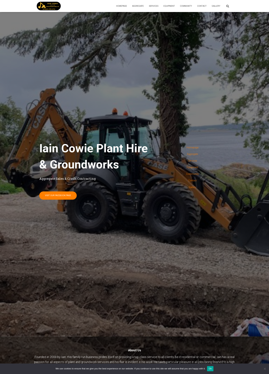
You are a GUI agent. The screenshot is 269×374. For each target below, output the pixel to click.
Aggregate (138, 6)
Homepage (121, 6)
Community (186, 6)
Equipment (169, 6)
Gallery (216, 6)
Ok (210, 368)
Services (153, 6)
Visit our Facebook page (58, 195)
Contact (202, 6)
